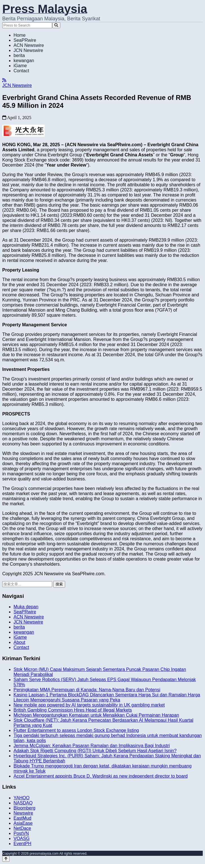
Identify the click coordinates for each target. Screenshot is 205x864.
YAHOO (22, 797)
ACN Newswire (29, 45)
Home (20, 35)
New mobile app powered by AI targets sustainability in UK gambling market (89, 705)
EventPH (22, 843)
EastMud (22, 818)
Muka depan (26, 606)
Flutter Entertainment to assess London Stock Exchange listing (76, 730)
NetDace (22, 828)
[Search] (56, 25)
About (19, 642)
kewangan (24, 60)
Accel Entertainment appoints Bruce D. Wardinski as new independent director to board (101, 776)
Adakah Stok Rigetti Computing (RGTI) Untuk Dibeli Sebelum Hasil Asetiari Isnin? (95, 750)
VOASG (22, 838)
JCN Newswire (28, 50)
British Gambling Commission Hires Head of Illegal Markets (73, 710)
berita (19, 55)
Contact (21, 70)
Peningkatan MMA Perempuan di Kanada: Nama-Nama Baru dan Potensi (87, 689)
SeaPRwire (25, 40)
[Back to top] (6, 859)
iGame (20, 65)
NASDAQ (23, 802)
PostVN (21, 833)
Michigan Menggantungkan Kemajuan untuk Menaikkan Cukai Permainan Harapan (96, 715)
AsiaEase (23, 823)
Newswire (23, 813)
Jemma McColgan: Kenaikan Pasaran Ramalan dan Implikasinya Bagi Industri (92, 745)
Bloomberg (24, 808)
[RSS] (4, 80)
